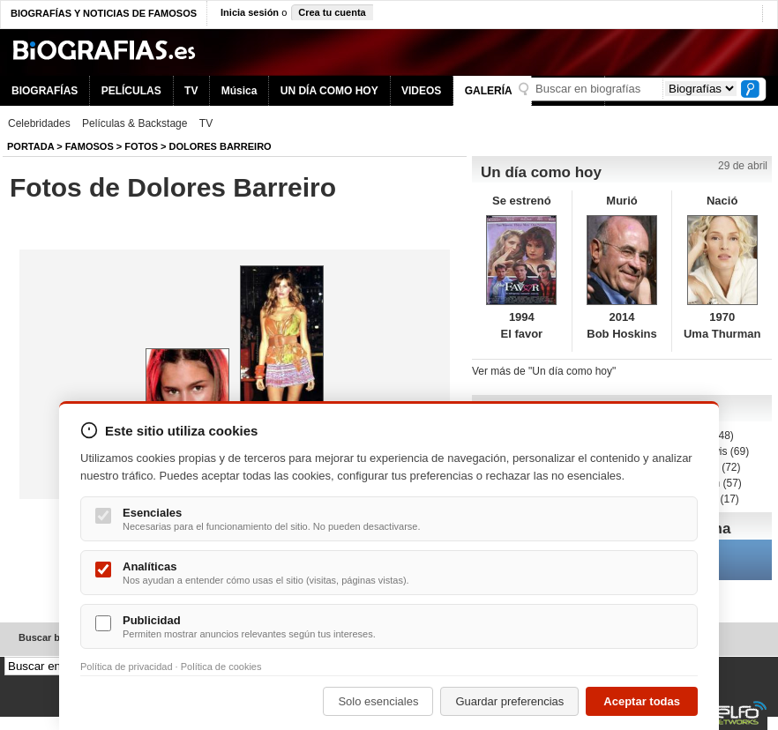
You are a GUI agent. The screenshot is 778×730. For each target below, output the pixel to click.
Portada (30, 146)
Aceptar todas (641, 701)
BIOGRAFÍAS (44, 91)
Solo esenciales (378, 701)
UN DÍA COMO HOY (329, 91)
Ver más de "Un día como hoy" (544, 371)
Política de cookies (221, 666)
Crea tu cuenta (331, 12)
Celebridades (39, 123)
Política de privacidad (126, 666)
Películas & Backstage (134, 123)
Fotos (141, 146)
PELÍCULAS (131, 91)
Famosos (89, 146)
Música (239, 91)
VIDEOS (421, 91)
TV (191, 91)
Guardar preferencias (509, 701)
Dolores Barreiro (220, 146)
